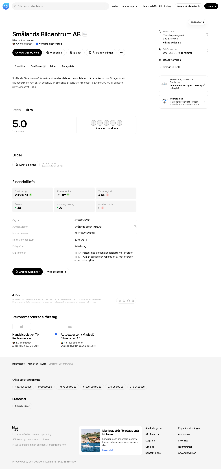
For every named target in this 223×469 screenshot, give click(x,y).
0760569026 (45, 386)
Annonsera (184, 434)
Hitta (28, 110)
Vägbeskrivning (172, 42)
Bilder (53, 66)
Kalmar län (33, 363)
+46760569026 (23, 386)
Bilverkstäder (18, 40)
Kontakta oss (153, 452)
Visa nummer (186, 52)
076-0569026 (137, 386)
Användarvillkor (187, 452)
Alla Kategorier (130, 6)
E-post (75, 52)
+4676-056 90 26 (92, 386)
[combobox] (62, 6)
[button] (183, 67)
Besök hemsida (172, 59)
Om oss (149, 446)
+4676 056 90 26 (67, 386)
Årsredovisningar (101, 52)
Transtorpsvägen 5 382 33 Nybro (173, 37)
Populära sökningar (189, 428)
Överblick (20, 66)
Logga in (211, 6)
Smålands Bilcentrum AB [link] (61, 363)
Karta (115, 6)
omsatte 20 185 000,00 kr (98, 82)
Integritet (184, 440)
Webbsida (54, 52)
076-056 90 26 (115, 386)
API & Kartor (152, 434)
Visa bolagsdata (56, 271)
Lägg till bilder (26, 164)
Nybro (30, 40)
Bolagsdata (68, 66)
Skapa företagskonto (188, 6)
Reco (16, 110)
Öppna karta (197, 22)
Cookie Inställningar (45, 461)
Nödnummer (185, 446)
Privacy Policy (20, 461)
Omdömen (38, 66)
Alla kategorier (154, 428)
